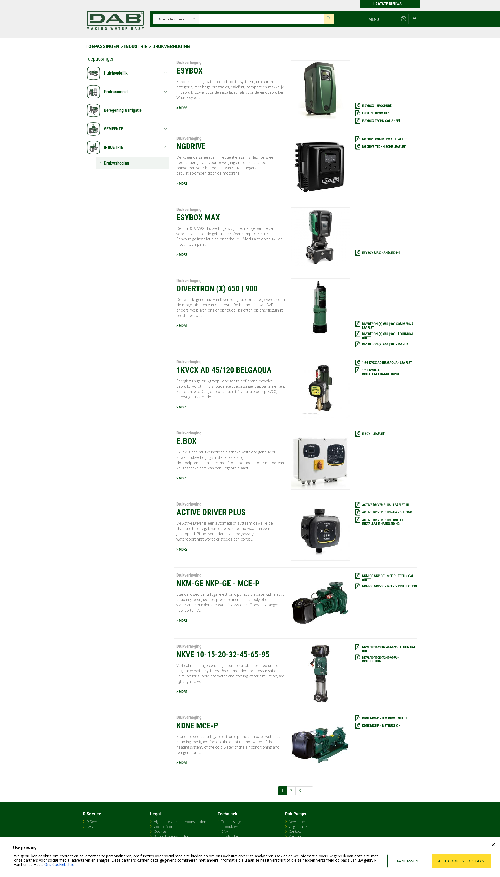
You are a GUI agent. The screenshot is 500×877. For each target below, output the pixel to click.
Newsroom (297, 821)
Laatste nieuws (389, 4)
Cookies (160, 831)
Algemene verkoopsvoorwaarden (180, 821)
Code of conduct (167, 826)
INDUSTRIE (135, 46)
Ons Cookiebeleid (59, 864)
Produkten (229, 826)
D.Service (94, 821)
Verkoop (295, 836)
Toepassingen (102, 46)
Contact (295, 831)
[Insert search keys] (261, 19)
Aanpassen (407, 860)
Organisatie (298, 826)
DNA (224, 831)
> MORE (181, 108)
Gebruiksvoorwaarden (171, 836)
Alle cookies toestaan (461, 860)
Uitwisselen (230, 836)
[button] (381, 19)
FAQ (90, 826)
